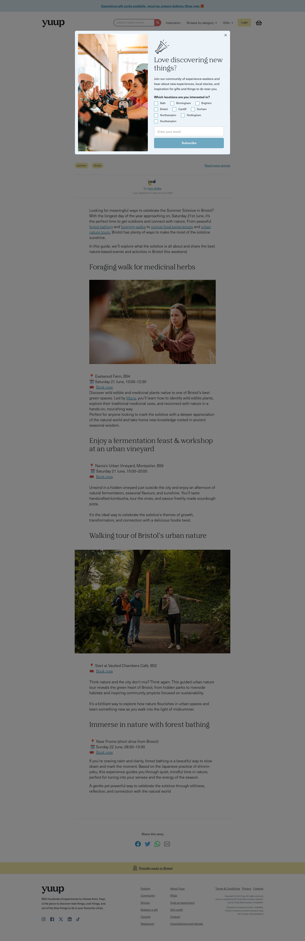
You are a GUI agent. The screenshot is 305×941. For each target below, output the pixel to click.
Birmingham (183, 103)
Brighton (206, 103)
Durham (202, 109)
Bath (163, 103)
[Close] (225, 34)
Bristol (164, 109)
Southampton (168, 121)
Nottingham (194, 115)
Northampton (168, 115)
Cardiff (182, 109)
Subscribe (189, 142)
